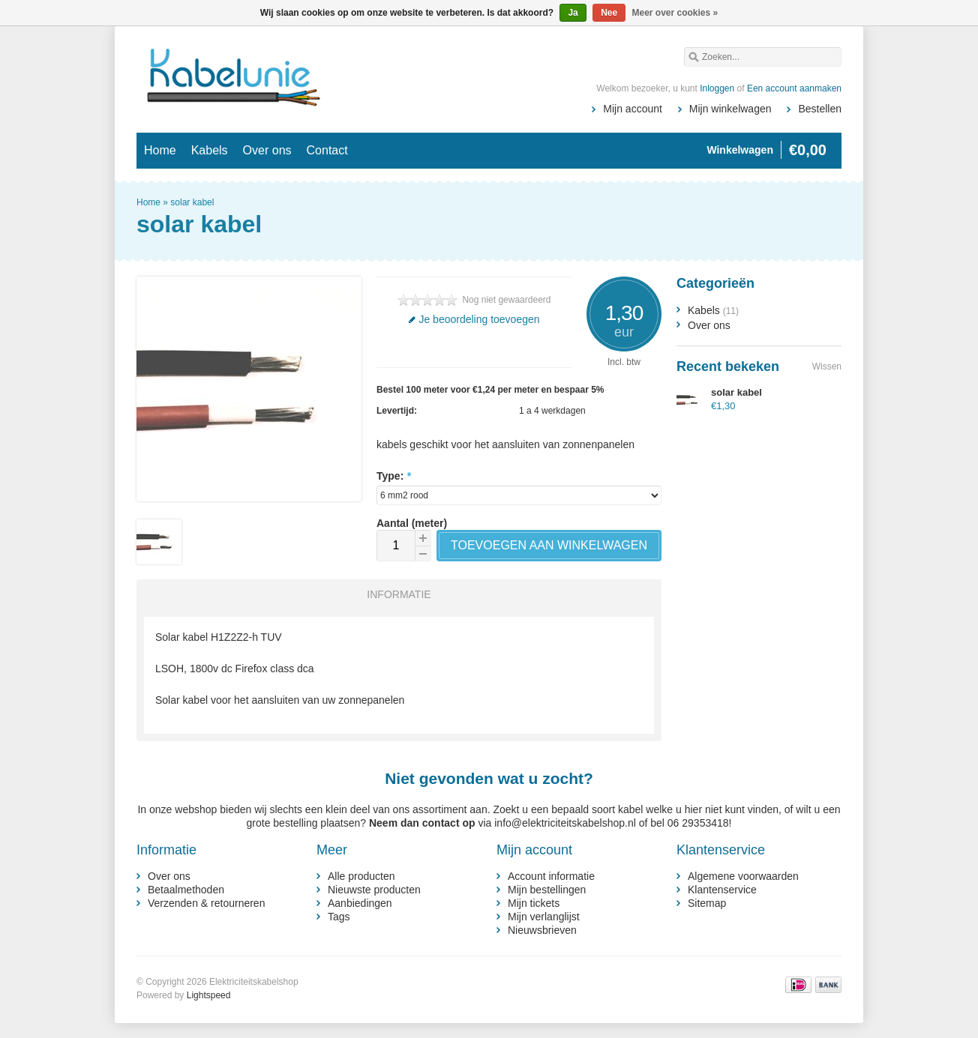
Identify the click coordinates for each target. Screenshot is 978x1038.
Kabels (209, 150)
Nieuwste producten (374, 890)
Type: (393, 476)
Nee (609, 12)
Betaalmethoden (186, 890)
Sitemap (707, 903)
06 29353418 (698, 823)
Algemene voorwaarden (743, 876)
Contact (327, 150)
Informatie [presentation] (398, 594)
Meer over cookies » (675, 12)
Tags (339, 917)
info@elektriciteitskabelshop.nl (565, 823)
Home (160, 150)
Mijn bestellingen (547, 890)
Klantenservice (722, 890)
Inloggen (717, 88)
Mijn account (632, 109)
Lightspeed (209, 995)
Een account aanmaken (794, 88)
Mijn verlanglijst (544, 917)
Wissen (827, 366)
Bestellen (820, 109)
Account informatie (551, 876)
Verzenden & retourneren (206, 903)
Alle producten (361, 876)
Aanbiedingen (360, 903)
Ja (573, 12)
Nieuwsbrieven (542, 930)
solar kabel (192, 202)
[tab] (395, 594)
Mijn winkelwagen (730, 109)
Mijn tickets (534, 903)
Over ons (267, 150)
